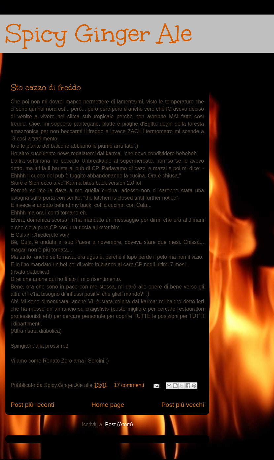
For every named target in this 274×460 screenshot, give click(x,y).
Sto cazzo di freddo (46, 87)
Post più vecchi (182, 404)
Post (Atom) (119, 424)
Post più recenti (32, 404)
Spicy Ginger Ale (98, 33)
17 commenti (129, 385)
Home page (107, 404)
